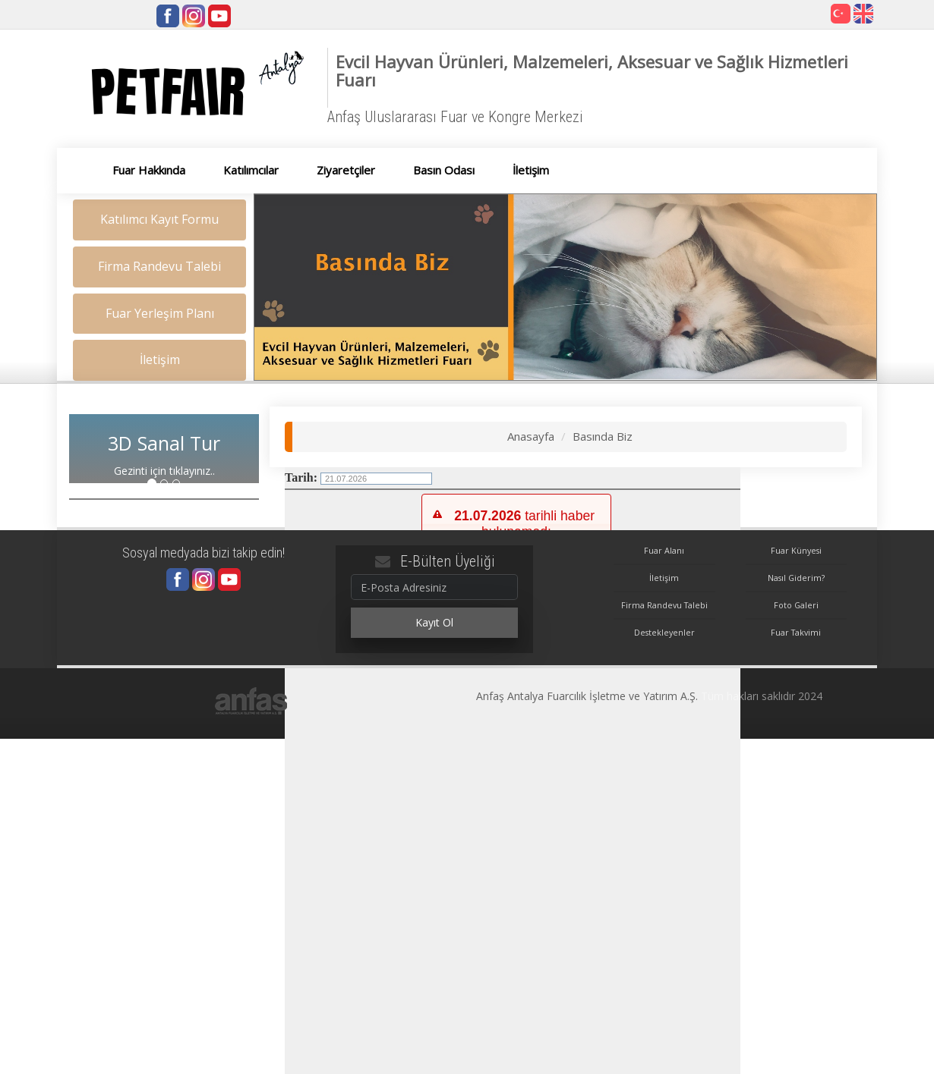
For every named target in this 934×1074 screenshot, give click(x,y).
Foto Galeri (796, 605)
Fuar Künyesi (796, 550)
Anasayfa (530, 436)
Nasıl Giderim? (796, 577)
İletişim (664, 577)
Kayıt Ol (434, 622)
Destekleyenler (664, 632)
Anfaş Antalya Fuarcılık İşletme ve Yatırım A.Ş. (587, 696)
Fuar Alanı (664, 550)
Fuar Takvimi (796, 632)
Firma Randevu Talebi (664, 605)
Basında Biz (603, 436)
